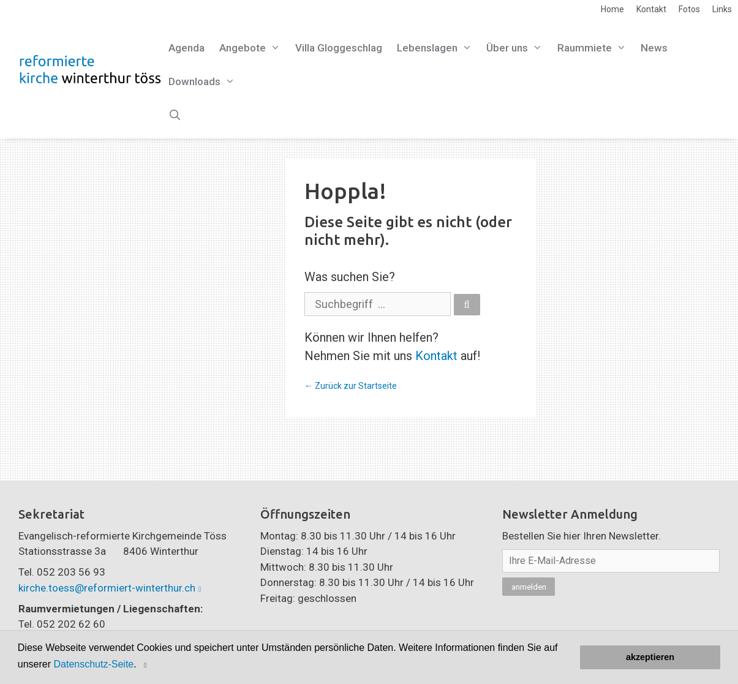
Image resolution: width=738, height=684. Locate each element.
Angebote (253, 48)
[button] (146, 664)
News (654, 48)
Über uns (518, 48)
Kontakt (651, 9)
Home (612, 9)
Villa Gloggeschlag (338, 48)
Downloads (205, 82)
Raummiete (595, 48)
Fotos (689, 9)
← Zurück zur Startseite (350, 386)
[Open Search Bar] (175, 115)
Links (722, 9)
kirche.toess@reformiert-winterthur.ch (106, 588)
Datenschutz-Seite (94, 664)
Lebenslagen (438, 48)
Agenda (186, 48)
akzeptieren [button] (650, 657)
